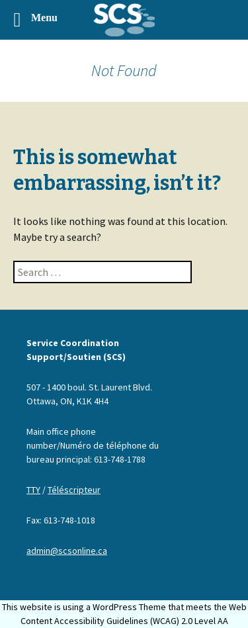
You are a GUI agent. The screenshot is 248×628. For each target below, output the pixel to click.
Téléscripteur (74, 490)
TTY (33, 490)
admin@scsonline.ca (66, 551)
